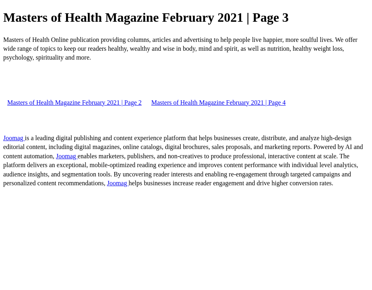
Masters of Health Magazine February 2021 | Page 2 (74, 102)
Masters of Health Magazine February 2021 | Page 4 (218, 102)
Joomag (14, 138)
